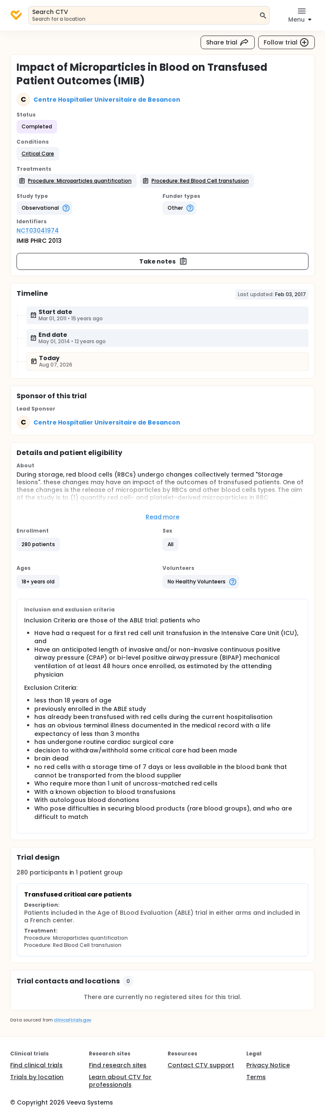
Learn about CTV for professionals (120, 1080)
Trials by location (36, 1077)
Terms (256, 1077)
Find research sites (117, 1065)
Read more (163, 517)
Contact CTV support (201, 1065)
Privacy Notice (268, 1065)
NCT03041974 (38, 230)
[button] (38, 154)
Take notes (163, 261)
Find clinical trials (36, 1065)
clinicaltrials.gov (72, 1020)
